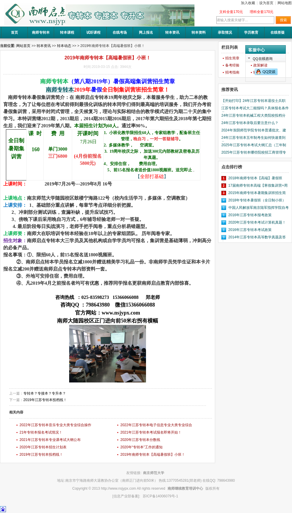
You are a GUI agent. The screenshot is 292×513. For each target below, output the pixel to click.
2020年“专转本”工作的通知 (141, 447)
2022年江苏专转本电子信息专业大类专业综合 (156, 425)
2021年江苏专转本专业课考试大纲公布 (50, 440)
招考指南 (232, 72)
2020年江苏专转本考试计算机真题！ (257, 222)
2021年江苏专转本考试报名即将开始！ (150, 432)
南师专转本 (41, 32)
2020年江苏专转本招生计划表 (43, 447)
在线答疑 (277, 32)
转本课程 (67, 32)
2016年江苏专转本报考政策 (250, 215)
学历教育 (251, 32)
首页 (14, 32)
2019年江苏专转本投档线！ (45, 400)
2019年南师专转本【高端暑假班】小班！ (152, 454)
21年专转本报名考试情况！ (41, 432)
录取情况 (225, 32)
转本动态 (64, 46)
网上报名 (146, 32)
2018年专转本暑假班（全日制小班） (257, 200)
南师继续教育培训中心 (185, 488)
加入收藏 (248, 3)
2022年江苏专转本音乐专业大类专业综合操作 (55, 425)
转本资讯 (172, 32)
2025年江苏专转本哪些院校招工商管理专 (253, 152)
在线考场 (120, 32)
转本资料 (199, 32)
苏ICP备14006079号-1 (160, 496)
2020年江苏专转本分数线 (140, 440)
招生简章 (232, 58)
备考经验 (232, 65)
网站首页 (23, 46)
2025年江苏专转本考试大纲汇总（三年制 (253, 145)
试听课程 (93, 32)
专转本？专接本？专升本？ (44, 393)
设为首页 (266, 3)
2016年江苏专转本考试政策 (250, 230)
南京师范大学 (153, 473)
